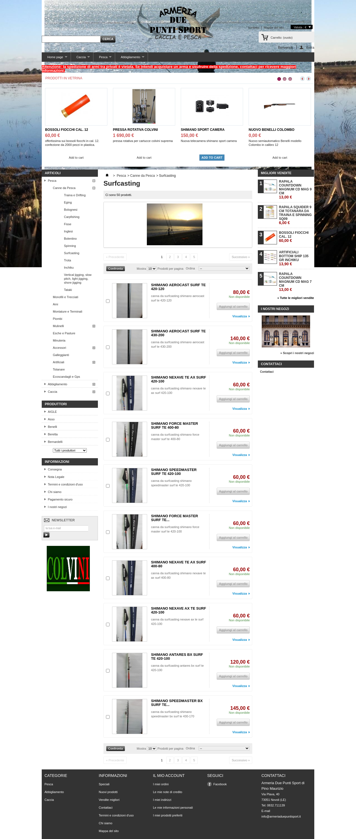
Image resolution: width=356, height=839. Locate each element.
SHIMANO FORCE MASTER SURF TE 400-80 (174, 425)
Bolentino (70, 238)
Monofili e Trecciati (65, 297)
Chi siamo (54, 492)
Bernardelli (55, 441)
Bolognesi (70, 209)
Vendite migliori (109, 799)
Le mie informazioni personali (173, 807)
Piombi (57, 318)
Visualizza (240, 316)
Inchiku (69, 267)
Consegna (55, 469)
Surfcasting (71, 253)
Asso (51, 419)
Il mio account (169, 775)
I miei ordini (161, 784)
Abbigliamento (129, 58)
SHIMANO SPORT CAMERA (202, 130)
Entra (310, 47)
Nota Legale (56, 477)
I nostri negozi (57, 507)
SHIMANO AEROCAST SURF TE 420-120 (178, 287)
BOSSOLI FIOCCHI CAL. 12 (66, 130)
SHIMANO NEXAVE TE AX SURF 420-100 (178, 379)
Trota (67, 260)
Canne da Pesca (64, 188)
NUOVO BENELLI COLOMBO (272, 130)
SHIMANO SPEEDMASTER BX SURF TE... (177, 703)
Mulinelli (58, 326)
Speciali (104, 784)
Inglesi (68, 231)
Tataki (68, 289)
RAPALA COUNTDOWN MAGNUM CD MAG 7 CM (295, 282)
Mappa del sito (274, 27)
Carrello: (282, 37)
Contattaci (267, 371)
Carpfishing (72, 217)
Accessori (59, 347)
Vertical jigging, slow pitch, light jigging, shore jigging (78, 278)
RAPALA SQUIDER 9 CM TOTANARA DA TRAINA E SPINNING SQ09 (295, 215)
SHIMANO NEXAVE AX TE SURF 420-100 (178, 610)
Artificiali (58, 362)
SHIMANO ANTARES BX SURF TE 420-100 (177, 656)
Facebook (220, 784)
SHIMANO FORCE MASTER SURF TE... (174, 518)
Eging (68, 202)
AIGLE (52, 411)
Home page (54, 58)
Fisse (67, 224)
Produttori (56, 404)
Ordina (190, 268)
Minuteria (59, 340)
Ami (55, 304)
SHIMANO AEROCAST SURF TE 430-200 (178, 333)
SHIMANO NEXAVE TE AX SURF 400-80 (178, 564)
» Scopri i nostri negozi (297, 353)
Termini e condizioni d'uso (65, 484)
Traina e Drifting (75, 195)
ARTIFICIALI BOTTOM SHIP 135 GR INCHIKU (293, 258)
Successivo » (241, 257)
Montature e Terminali (67, 311)
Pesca (102, 58)
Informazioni (57, 462)
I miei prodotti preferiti (167, 815)
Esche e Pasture (64, 333)
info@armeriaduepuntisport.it (281, 816)
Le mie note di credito (167, 792)
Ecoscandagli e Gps (66, 376)
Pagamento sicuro (60, 499)
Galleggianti (61, 355)
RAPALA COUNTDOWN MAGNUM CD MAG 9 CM (295, 189)
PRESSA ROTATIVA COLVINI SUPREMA (135, 130)
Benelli (52, 426)
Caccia (80, 58)
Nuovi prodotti (108, 792)
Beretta (53, 434)
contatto (253, 27)
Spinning (70, 245)
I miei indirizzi (162, 799)
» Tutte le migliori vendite (295, 298)
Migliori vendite (276, 173)
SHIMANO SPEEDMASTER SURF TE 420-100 (174, 472)
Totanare (59, 369)
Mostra (141, 268)
